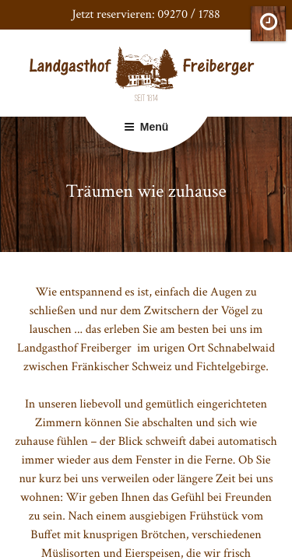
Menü (146, 127)
